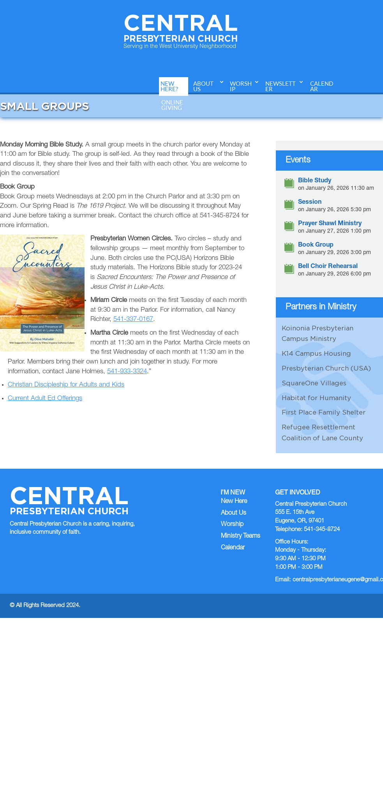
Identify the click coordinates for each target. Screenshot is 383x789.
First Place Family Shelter (323, 412)
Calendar (321, 86)
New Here (234, 502)
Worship (241, 86)
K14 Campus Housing (316, 353)
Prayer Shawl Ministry (330, 224)
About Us (203, 86)
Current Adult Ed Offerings (45, 398)
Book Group (316, 246)
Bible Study (314, 181)
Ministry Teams (240, 536)
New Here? (169, 86)
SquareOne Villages (314, 383)
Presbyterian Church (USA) (326, 368)
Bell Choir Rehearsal (328, 267)
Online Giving (172, 105)
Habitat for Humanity (316, 397)
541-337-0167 (133, 319)
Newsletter (280, 86)
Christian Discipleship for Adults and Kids (66, 385)
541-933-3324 (127, 372)
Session (309, 203)
